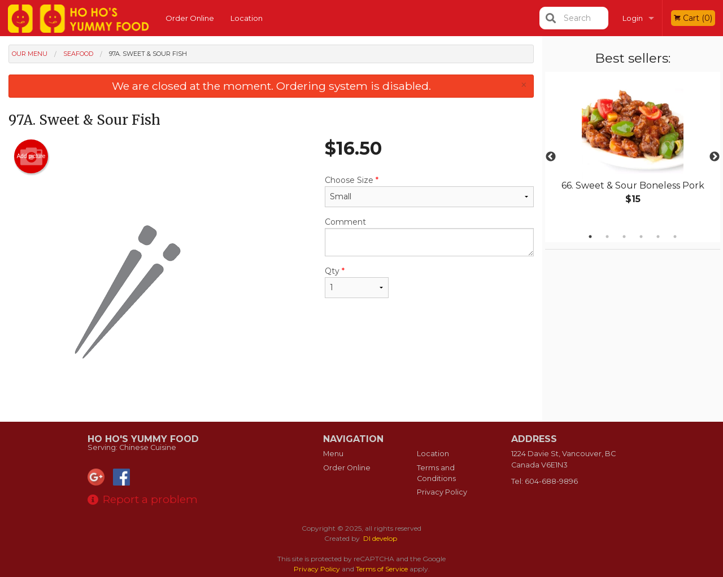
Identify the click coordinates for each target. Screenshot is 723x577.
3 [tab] (624, 236)
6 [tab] (675, 236)
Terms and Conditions (436, 473)
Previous (550, 157)
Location (246, 18)
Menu (333, 453)
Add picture (31, 156)
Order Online (189, 18)
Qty (357, 282)
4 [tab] (641, 236)
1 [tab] (590, 236)
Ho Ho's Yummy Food (143, 439)
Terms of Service (382, 569)
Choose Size (429, 191)
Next (714, 157)
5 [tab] (658, 236)
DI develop (380, 538)
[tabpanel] (632, 150)
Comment (429, 236)
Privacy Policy (442, 492)
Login (632, 18)
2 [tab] (607, 236)
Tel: (544, 481)
